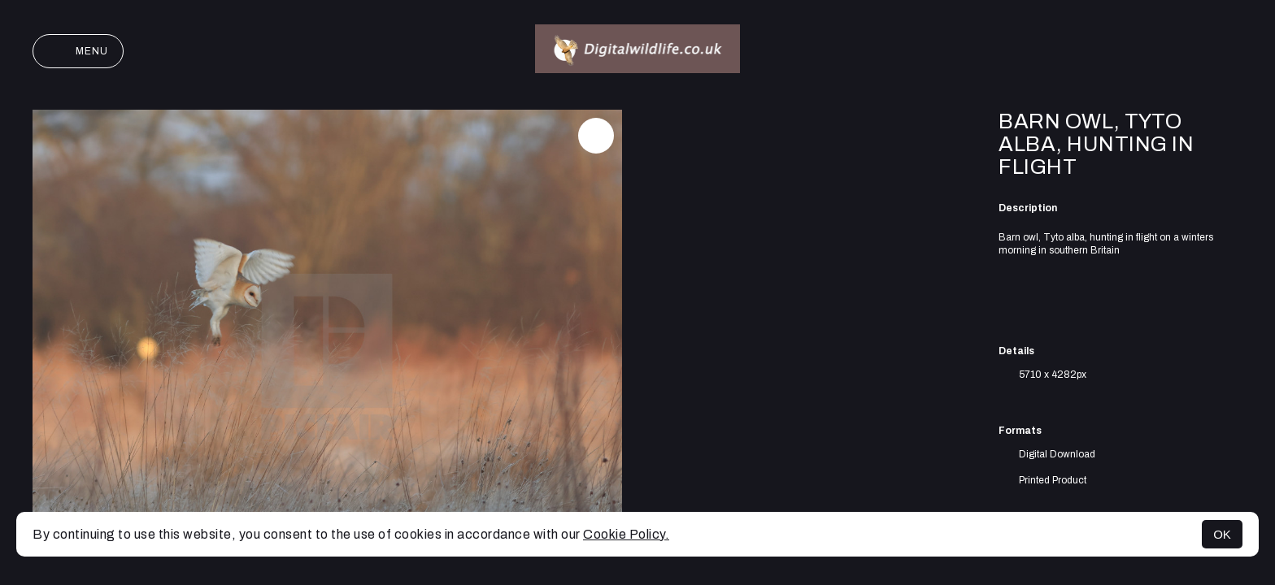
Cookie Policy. (626, 534)
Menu (78, 51)
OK (1222, 534)
